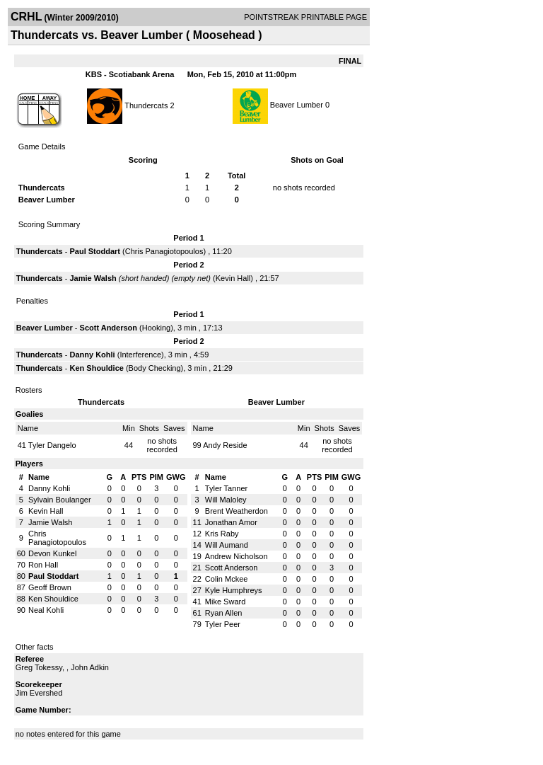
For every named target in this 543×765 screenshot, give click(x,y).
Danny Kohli (92, 354)
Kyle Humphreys (233, 590)
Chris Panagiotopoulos (164, 251)
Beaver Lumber (296, 104)
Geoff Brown (49, 587)
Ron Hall (43, 564)
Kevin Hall (233, 278)
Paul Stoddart (94, 251)
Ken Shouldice (96, 368)
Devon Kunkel (52, 553)
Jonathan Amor (231, 522)
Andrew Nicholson (236, 556)
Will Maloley (226, 499)
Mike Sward (225, 601)
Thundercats (146, 104)
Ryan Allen (224, 613)
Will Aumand (226, 545)
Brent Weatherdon (236, 511)
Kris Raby (222, 533)
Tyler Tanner (226, 488)
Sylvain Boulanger (59, 499)
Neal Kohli (46, 610)
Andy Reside (225, 445)
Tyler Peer (222, 624)
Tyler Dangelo (52, 445)
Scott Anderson (109, 327)
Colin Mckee (226, 579)
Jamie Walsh (92, 278)
